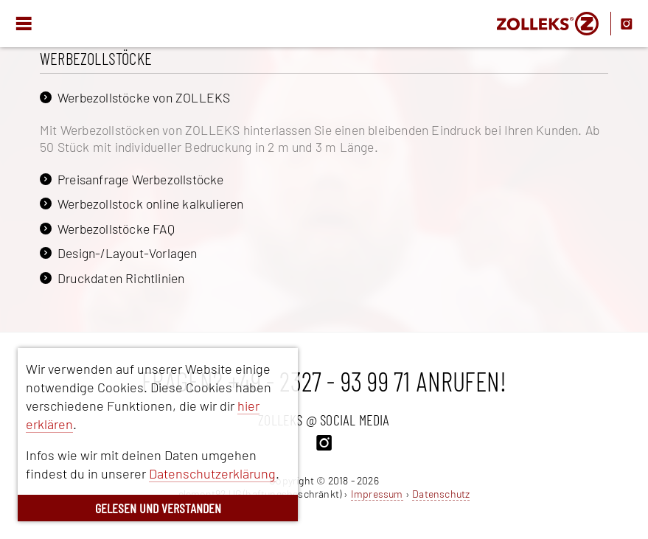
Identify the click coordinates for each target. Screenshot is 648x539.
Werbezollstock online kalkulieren (151, 203)
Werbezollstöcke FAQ (116, 228)
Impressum (377, 493)
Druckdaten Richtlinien (121, 278)
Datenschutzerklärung (212, 473)
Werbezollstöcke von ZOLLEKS (144, 97)
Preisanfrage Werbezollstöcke (141, 179)
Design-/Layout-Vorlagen (128, 253)
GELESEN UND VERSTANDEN (158, 508)
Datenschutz (441, 493)
